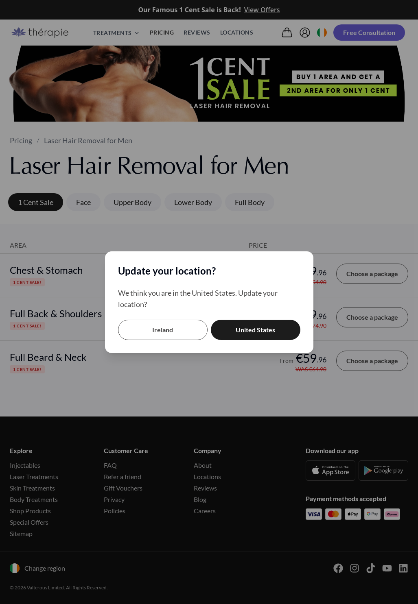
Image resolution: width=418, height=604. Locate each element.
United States (255, 330)
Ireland (162, 330)
